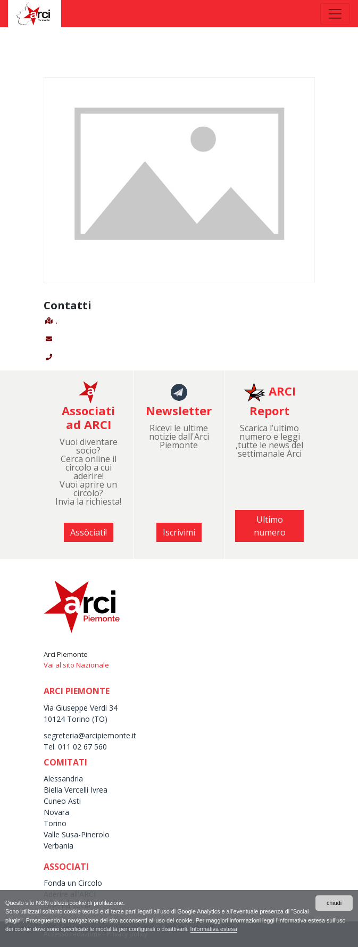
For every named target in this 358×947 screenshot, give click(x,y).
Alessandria (63, 778)
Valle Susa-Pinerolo (77, 834)
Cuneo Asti (62, 801)
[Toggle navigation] (335, 13)
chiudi (334, 903)
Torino (55, 823)
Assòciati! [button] (88, 532)
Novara (56, 812)
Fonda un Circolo (73, 883)
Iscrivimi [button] (179, 532)
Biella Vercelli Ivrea (75, 790)
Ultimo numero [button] (270, 526)
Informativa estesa (213, 929)
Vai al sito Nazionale (76, 665)
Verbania (58, 846)
